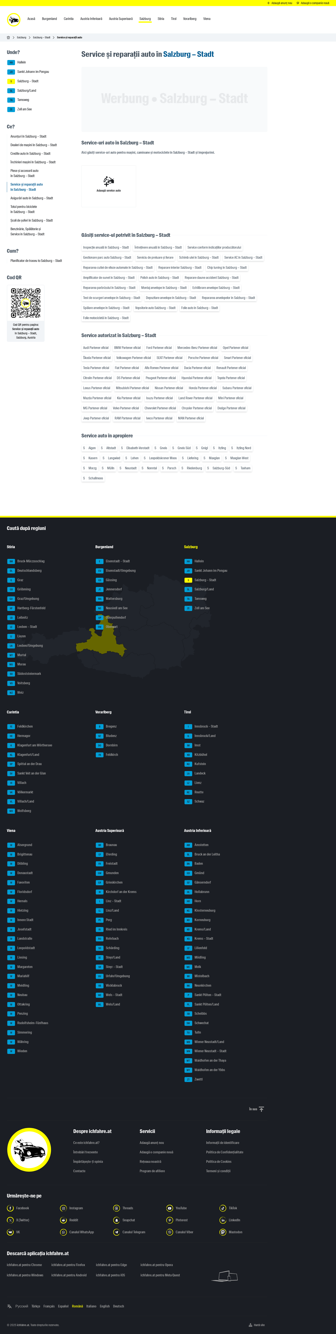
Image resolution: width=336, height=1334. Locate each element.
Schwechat (196, 1023)
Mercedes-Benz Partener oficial (197, 347)
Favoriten (18, 882)
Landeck (195, 773)
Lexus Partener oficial (96, 388)
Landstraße (19, 938)
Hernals (17, 901)
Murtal (16, 655)
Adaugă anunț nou (152, 1142)
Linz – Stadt (108, 901)
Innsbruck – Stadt (201, 726)
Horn (192, 901)
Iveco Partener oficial (159, 418)
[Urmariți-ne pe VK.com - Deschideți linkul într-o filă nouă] (31, 1232)
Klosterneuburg (199, 910)
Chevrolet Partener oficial (160, 408)
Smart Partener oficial (237, 358)
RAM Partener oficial (127, 418)
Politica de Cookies (218, 1161)
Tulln (192, 1032)
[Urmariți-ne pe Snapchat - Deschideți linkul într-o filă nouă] (137, 1220)
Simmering (19, 1032)
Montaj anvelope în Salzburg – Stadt (164, 287)
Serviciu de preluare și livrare (155, 257)
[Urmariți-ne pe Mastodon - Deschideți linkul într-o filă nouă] (243, 1232)
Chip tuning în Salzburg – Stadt (227, 267)
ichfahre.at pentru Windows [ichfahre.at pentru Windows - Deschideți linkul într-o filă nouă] (25, 1275)
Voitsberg (18, 683)
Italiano (91, 1306)
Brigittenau (19, 854)
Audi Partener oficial (95, 347)
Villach (16, 783)
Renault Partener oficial (231, 368)
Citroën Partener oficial (97, 378)
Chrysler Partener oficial (197, 408)
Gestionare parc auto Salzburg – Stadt (107, 257)
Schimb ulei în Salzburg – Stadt (199, 257)
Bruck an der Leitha (202, 854)
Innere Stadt (20, 920)
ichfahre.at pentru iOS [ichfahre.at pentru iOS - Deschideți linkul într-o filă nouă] (110, 1275)
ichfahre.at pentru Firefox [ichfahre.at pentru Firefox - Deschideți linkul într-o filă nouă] (68, 1265)
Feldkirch (107, 755)
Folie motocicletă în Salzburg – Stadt (106, 318)
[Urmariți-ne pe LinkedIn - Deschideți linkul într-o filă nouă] (243, 1220)
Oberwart (107, 627)
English (105, 1306)
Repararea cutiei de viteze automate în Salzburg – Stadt (118, 267)
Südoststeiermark (24, 674)
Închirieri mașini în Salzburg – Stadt (33, 162)
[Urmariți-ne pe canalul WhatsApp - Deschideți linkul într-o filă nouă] (84, 1232)
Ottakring (18, 1004)
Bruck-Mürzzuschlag (26, 561)
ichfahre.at (23, 1325)
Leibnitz (17, 617)
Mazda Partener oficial (97, 398)
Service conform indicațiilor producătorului (214, 247)
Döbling (17, 863)
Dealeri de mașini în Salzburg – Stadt (33, 145)
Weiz (15, 692)
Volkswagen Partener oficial (133, 358)
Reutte (193, 792)
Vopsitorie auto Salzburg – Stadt (155, 308)
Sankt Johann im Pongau (28, 72)
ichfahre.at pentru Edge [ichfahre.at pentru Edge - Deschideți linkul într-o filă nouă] (111, 1265)
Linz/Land (107, 910)
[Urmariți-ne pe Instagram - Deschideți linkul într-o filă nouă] (84, 1208)
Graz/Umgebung (23, 599)
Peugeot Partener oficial (161, 378)
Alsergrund (19, 845)
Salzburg (21, 37)
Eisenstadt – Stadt (113, 561)
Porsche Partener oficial (203, 358)
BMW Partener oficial (127, 347)
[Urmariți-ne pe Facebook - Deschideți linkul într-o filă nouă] (31, 1208)
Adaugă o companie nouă (156, 1152)
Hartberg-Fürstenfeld (26, 608)
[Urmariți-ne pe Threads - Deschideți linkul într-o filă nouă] (137, 1208)
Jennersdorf (109, 589)
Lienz (192, 783)
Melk (192, 967)
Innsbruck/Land (200, 736)
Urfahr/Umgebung (113, 976)
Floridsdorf (19, 892)
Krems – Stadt (198, 938)
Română (77, 1306)
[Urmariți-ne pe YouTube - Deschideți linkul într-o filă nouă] (190, 1208)
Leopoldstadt (21, 948)
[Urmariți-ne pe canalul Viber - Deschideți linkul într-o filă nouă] (190, 1232)
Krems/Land (197, 929)
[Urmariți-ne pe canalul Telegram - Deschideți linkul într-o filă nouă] (137, 1232)
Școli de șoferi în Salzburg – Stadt (31, 220)
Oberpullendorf (111, 617)
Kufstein (195, 764)
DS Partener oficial (128, 378)
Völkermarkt (20, 792)
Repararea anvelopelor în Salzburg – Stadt (228, 298)
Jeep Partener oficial (96, 418)
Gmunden (107, 873)
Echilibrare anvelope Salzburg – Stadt (216, 287)
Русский (21, 1306)
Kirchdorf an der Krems (116, 892)
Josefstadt (19, 929)
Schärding (107, 948)
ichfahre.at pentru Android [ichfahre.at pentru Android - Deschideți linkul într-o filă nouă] (69, 1275)
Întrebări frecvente (85, 1152)
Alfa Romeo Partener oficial (161, 368)
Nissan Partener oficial (169, 388)
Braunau (106, 845)
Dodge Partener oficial (231, 408)
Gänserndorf (197, 882)
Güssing (106, 580)
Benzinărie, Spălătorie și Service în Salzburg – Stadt (27, 231)
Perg (104, 920)
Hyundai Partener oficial (197, 378)
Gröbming (19, 589)
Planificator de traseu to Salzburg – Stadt (36, 260)
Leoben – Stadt (22, 627)
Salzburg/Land (21, 90)
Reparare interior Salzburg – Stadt (179, 267)
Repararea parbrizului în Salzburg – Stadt (109, 287)
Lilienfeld (195, 948)
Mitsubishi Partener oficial (132, 388)
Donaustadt (20, 873)
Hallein (16, 62)
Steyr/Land (108, 957)
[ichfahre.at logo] (14, 20)
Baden (193, 863)
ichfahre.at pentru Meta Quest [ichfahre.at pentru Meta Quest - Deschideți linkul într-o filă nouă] (160, 1275)
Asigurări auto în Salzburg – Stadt (31, 198)
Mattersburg (109, 599)
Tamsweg (18, 100)
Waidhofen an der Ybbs (204, 1070)
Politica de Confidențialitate (224, 1152)
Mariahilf (18, 976)
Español (63, 1306)
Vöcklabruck (109, 985)
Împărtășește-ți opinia (88, 1161)
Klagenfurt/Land (23, 755)
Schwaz (194, 801)
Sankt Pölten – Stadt (202, 995)
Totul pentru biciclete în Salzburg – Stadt (23, 209)
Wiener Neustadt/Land (204, 1042)
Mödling (195, 957)
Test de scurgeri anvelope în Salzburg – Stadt (111, 298)
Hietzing (17, 910)
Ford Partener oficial (159, 347)
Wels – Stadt (109, 995)
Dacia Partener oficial (197, 368)
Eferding (106, 854)
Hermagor (18, 736)
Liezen (16, 636)
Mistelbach (196, 976)
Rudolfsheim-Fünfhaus (27, 1023)
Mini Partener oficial (230, 398)
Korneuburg (197, 920)
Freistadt (107, 863)
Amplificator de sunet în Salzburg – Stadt (109, 277)
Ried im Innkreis (111, 929)
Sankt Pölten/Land (201, 1004)
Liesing (17, 957)
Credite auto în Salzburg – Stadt (30, 153)
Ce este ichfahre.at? (86, 1142)
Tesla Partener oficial (96, 368)
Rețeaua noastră (150, 1161)
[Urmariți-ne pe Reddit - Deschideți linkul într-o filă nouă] (84, 1220)
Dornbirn (107, 745)
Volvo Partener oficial (126, 408)
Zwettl (193, 1079)
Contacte (79, 1171)
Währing (17, 1042)
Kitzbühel (195, 755)
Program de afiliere (152, 1171)
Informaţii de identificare (222, 1142)
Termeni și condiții (218, 1171)
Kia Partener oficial (128, 398)
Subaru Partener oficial (236, 388)
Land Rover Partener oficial (195, 398)
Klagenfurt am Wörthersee (29, 745)
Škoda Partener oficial (97, 358)
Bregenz (106, 726)
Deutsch (118, 1306)
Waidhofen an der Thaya (205, 1060)
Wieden (17, 1051)
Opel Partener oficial (235, 347)
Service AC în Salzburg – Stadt (243, 257)
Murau (16, 664)
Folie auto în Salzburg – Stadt (199, 308)
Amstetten (196, 845)
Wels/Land (108, 1004)
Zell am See (19, 109)
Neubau (17, 995)
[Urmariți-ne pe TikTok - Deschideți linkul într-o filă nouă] (243, 1208)
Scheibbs (195, 1013)
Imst (192, 745)
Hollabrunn (196, 892)
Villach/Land (20, 801)
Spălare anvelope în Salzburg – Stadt (106, 308)
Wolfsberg (19, 811)
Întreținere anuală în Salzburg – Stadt (158, 247)
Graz (15, 580)
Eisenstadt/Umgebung (116, 570)
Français (49, 1306)
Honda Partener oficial (203, 388)
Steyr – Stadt (109, 967)
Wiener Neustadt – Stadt (205, 1051)
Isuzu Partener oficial (159, 398)
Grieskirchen (109, 882)
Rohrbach (107, 938)
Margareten (20, 967)
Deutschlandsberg (24, 570)
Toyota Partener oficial (231, 378)
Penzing (17, 1013)
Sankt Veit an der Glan (26, 773)
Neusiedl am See (112, 608)
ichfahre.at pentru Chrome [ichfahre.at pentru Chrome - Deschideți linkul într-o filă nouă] (24, 1265)
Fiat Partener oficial (127, 368)
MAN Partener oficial (191, 418)
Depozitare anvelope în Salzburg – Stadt (171, 298)
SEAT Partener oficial (169, 358)
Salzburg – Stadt (41, 37)
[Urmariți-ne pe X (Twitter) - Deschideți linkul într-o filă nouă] (31, 1220)
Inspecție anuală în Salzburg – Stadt (106, 247)
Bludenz (106, 736)
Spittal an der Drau (24, 764)
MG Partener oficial (95, 408)
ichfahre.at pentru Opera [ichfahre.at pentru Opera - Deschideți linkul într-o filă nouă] (157, 1265)
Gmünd (194, 873)
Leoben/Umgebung (25, 645)
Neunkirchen (197, 985)
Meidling (18, 985)
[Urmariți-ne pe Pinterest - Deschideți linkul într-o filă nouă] (190, 1220)
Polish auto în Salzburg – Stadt (159, 277)
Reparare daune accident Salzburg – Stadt (211, 277)
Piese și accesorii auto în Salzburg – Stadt (24, 173)
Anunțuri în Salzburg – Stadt (28, 136)
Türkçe (36, 1306)
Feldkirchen (20, 726)
